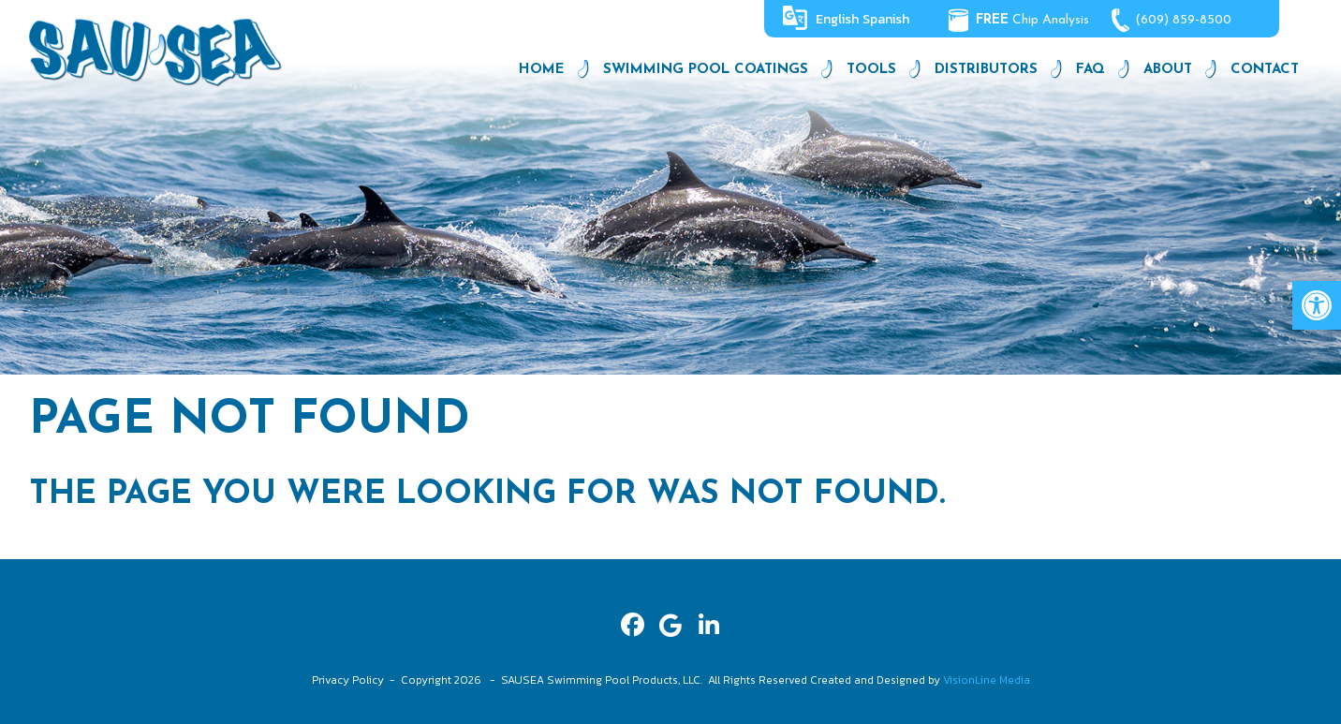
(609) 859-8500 (1183, 20)
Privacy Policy (348, 680)
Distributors (986, 70)
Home (542, 70)
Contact (1264, 70)
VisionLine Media (986, 680)
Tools (871, 70)
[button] (1316, 305)
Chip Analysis (1032, 20)
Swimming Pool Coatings (705, 70)
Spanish (885, 19)
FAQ (1090, 70)
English (837, 19)
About (1167, 70)
